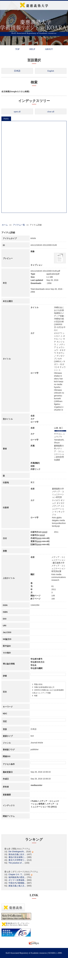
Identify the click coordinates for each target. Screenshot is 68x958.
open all (17, 111)
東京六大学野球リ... (17, 860)
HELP (32, 49)
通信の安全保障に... (17, 857)
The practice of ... (16, 863)
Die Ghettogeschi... (16, 851)
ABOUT (49, 49)
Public (6, 119)
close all (50, 111)
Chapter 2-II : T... (15, 874)
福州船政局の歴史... (17, 877)
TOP (17, 49)
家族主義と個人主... (17, 886)
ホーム (5, 225)
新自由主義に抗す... (17, 854)
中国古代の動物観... (17, 883)
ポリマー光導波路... (17, 880)
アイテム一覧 (19, 225)
